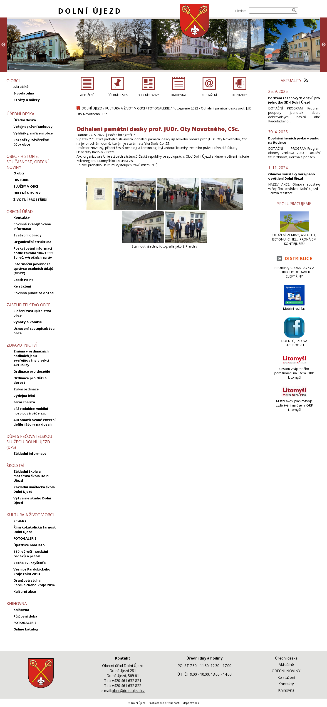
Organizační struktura (32, 241)
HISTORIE (21, 179)
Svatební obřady (27, 235)
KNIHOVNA (178, 95)
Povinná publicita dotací (33, 292)
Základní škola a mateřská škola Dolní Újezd (31, 476)
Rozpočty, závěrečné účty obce (31, 141)
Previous (3, 44)
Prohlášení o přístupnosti (164, 703)
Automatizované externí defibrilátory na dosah (34, 422)
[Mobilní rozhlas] (294, 304)
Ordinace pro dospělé (31, 371)
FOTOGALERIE (24, 538)
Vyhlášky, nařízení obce (33, 133)
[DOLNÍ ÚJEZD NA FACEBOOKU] (294, 336)
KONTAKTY (240, 95)
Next (323, 44)
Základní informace (29, 453)
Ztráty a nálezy (26, 99)
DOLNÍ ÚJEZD (90, 11)
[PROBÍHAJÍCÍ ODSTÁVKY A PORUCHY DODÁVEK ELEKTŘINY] (294, 263)
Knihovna (21, 609)
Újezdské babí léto (29, 545)
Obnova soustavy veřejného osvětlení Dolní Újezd (291, 176)
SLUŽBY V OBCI (25, 186)
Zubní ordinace (26, 389)
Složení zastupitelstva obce (32, 313)
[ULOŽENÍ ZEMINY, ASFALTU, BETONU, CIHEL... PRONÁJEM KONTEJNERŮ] (294, 230)
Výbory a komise (27, 322)
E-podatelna (23, 93)
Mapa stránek (191, 703)
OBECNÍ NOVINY (27, 193)
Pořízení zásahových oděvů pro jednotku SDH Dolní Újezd (294, 100)
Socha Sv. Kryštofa (29, 562)
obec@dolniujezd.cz (128, 690)
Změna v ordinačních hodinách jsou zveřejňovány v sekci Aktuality (31, 358)
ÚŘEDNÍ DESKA (118, 95)
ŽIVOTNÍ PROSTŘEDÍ (30, 199)
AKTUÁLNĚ (87, 95)
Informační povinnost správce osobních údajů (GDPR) (33, 268)
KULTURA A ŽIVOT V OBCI (125, 108)
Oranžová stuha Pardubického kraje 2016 (34, 582)
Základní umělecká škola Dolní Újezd (34, 489)
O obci (18, 173)
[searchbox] (270, 10)
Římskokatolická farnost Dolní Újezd (34, 529)
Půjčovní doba (25, 616)
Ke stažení (22, 286)
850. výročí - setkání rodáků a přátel (30, 553)
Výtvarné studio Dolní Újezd (32, 500)
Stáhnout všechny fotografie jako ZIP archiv (164, 246)
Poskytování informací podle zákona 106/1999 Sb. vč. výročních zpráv (33, 253)
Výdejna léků (24, 395)
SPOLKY (20, 520)
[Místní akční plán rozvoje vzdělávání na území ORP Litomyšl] (294, 396)
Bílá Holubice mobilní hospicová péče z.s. (30, 410)
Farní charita (24, 402)
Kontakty (21, 217)
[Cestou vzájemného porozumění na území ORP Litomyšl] (294, 364)
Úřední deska (24, 120)
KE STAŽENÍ (209, 95)
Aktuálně (21, 86)
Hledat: (240, 11)
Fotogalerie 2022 (185, 108)
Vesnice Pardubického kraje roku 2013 (31, 571)
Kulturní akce (24, 591)
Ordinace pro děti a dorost (30, 380)
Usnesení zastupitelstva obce (33, 330)
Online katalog (25, 629)
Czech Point (23, 279)
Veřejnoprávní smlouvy (32, 126)
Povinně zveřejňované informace (32, 226)
